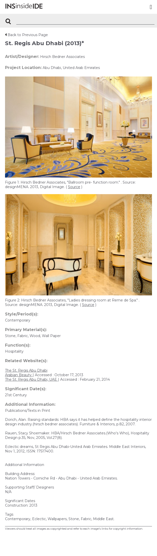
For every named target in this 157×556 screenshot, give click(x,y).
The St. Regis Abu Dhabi (26, 370)
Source (74, 187)
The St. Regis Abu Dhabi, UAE (31, 379)
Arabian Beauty (19, 375)
